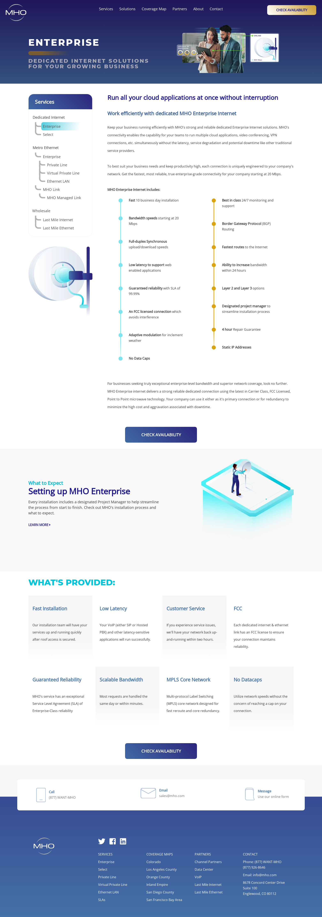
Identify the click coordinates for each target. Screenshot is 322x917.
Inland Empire (157, 884)
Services (106, 8)
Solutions (127, 8)
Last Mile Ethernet (58, 228)
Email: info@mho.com (260, 875)
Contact (216, 8)
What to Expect (45, 483)
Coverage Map (154, 8)
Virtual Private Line (63, 173)
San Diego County (160, 892)
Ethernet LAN (58, 181)
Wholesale (41, 210)
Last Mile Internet (58, 219)
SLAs (101, 900)
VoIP (198, 877)
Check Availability (291, 10)
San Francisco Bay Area (164, 900)
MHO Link (51, 189)
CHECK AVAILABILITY (161, 434)
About (198, 8)
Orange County (158, 877)
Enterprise (52, 126)
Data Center (204, 869)
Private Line (57, 164)
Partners (179, 8)
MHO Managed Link (64, 197)
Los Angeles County (161, 869)
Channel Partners (208, 862)
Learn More (39, 525)
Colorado (153, 862)
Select (48, 134)
